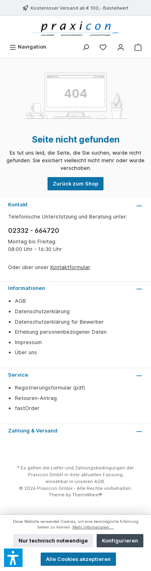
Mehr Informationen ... (93, 527)
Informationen (26, 288)
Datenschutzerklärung (42, 311)
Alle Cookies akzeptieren (78, 559)
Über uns (26, 352)
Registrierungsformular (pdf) (50, 388)
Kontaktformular (70, 267)
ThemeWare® (87, 495)
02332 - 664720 (33, 230)
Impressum (28, 342)
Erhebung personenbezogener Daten (61, 332)
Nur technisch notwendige (53, 541)
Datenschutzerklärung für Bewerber (59, 322)
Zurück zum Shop (75, 184)
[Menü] (28, 46)
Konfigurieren (120, 541)
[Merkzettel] (103, 46)
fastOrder (27, 408)
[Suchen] (86, 46)
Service (18, 375)
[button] (13, 558)
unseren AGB (89, 481)
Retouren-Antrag (36, 398)
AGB (20, 301)
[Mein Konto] (121, 46)
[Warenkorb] (138, 46)
